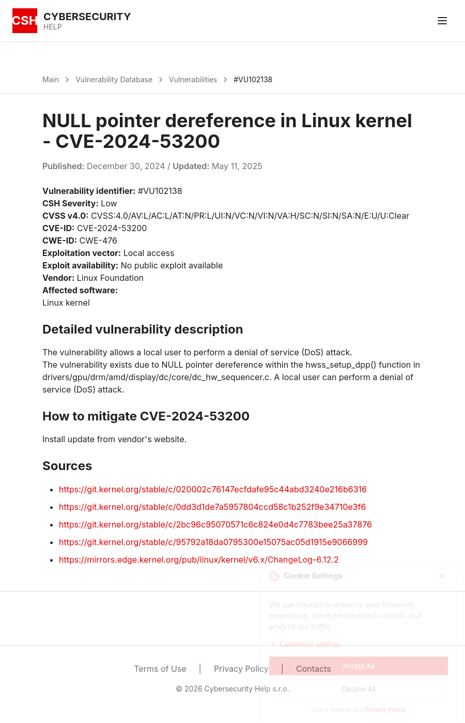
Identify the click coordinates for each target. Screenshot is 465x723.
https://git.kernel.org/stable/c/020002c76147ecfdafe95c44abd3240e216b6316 (213, 489)
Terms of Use (160, 669)
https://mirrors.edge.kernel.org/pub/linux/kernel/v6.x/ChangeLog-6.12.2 (199, 559)
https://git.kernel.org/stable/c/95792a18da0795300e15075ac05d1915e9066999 (213, 542)
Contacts (313, 669)
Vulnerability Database (113, 79)
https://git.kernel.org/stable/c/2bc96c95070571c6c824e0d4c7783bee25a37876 (215, 524)
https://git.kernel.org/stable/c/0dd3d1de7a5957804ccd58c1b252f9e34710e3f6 (212, 507)
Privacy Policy (241, 669)
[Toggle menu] (442, 20)
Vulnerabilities (193, 79)
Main (50, 79)
